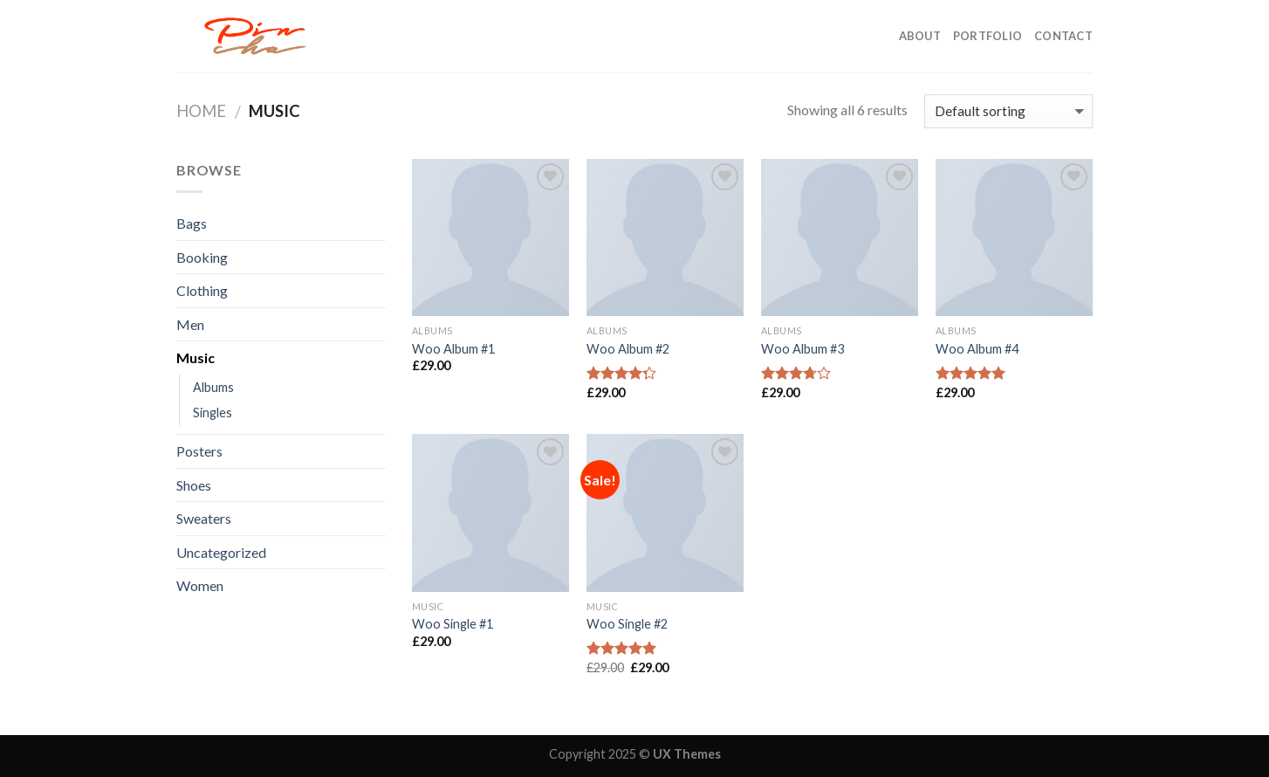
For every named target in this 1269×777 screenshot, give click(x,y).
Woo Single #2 (627, 623)
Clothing (202, 290)
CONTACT (1063, 36)
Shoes (193, 485)
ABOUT (920, 36)
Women (199, 585)
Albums (213, 387)
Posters (199, 451)
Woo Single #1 (452, 623)
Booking (202, 257)
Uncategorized (221, 552)
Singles (212, 412)
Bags (191, 223)
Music (195, 357)
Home (201, 110)
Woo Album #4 (977, 348)
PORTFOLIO (987, 36)
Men (190, 324)
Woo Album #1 (453, 348)
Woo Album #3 (802, 348)
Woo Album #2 (627, 348)
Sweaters (203, 518)
